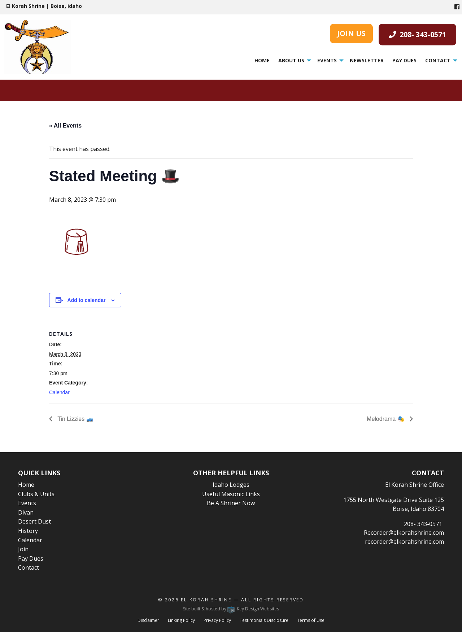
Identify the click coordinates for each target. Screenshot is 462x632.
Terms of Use (310, 620)
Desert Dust (34, 521)
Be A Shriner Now (231, 503)
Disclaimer (148, 620)
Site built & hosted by (231, 609)
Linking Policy (181, 620)
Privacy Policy (217, 620)
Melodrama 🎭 (386, 419)
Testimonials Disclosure (264, 620)
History (28, 531)
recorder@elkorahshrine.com (404, 542)
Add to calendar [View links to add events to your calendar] (86, 300)
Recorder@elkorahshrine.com (404, 533)
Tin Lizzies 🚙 (74, 419)
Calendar (59, 392)
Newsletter (367, 60)
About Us (291, 60)
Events (327, 60)
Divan (26, 512)
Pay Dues (404, 60)
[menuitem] (262, 60)
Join (23, 549)
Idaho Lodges (231, 485)
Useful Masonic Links (231, 494)
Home (262, 60)
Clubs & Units (36, 494)
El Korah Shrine (206, 600)
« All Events (65, 126)
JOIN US (351, 33)
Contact (437, 60)
